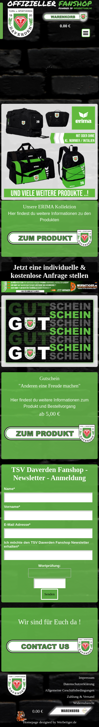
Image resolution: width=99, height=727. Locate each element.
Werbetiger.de (67, 722)
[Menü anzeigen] (86, 33)
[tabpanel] (49, 228)
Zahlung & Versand (80, 697)
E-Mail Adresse (17, 525)
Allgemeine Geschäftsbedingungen (70, 690)
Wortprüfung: (49, 566)
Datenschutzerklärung (79, 684)
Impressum (86, 678)
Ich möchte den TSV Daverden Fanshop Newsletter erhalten (46, 544)
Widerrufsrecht (83, 703)
